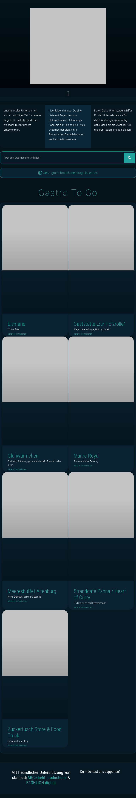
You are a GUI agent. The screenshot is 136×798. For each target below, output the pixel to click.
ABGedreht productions (47, 777)
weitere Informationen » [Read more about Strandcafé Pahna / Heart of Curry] (83, 607)
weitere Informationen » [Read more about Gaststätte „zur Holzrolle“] (83, 334)
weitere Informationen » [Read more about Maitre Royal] (83, 465)
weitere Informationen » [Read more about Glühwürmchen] (17, 469)
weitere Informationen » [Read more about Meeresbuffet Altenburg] (17, 601)
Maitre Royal (87, 456)
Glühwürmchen (23, 456)
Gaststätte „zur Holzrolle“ (99, 324)
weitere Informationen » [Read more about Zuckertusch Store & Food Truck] (17, 745)
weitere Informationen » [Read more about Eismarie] (17, 334)
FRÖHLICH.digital (41, 782)
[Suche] (129, 158)
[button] (68, 93)
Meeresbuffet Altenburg (32, 591)
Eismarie (16, 324)
